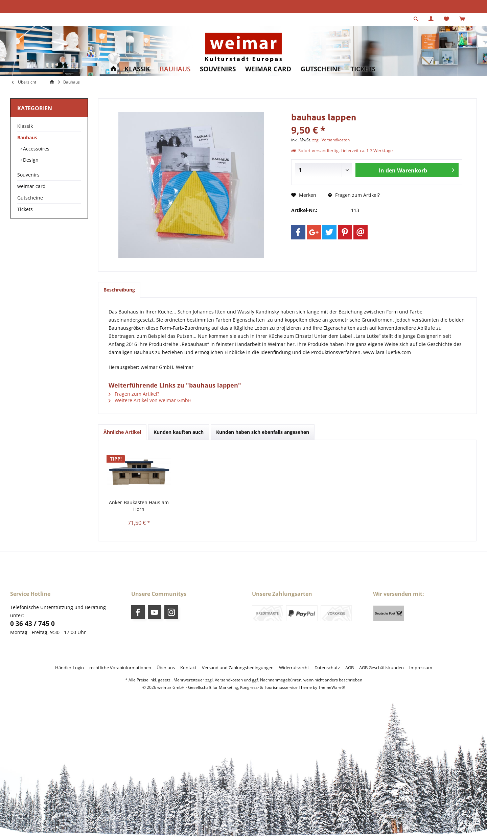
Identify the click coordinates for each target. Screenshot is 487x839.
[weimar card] (268, 69)
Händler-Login (69, 667)
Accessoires (35, 148)
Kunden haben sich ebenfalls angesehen (262, 432)
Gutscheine (30, 197)
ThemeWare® (331, 687)
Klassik (25, 126)
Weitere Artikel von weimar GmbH (150, 400)
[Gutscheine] (321, 69)
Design (30, 160)
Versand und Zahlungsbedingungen (238, 667)
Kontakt (188, 667)
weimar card (31, 186)
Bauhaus (27, 137)
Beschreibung (119, 289)
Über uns (166, 667)
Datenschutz (327, 667)
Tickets (25, 209)
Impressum (420, 667)
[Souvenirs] (217, 69)
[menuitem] (462, 19)
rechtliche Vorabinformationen (120, 667)
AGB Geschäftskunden (381, 667)
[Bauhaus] (175, 69)
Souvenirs (28, 174)
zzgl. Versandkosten (331, 140)
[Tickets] (363, 69)
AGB (349, 667)
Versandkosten (229, 680)
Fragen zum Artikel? (354, 195)
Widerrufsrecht (294, 667)
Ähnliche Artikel (122, 432)
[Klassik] (137, 69)
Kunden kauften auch (179, 432)
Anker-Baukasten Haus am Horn (139, 505)
